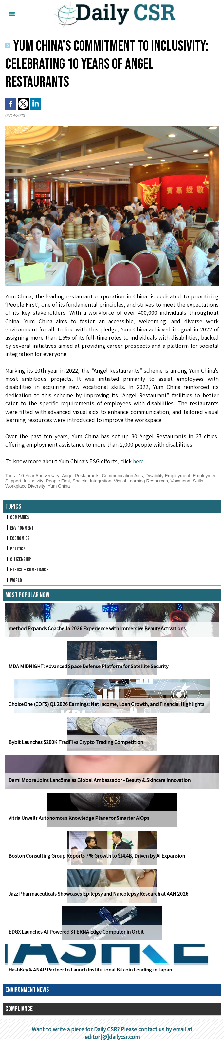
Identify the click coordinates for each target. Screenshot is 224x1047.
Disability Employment (169, 475)
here (138, 461)
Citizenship (18, 559)
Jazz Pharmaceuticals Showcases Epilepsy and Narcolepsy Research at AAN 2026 (98, 893)
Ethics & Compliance (27, 570)
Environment (19, 528)
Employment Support (26, 480)
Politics (15, 549)
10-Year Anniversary (39, 475)
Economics (17, 538)
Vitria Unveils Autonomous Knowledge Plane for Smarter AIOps (79, 818)
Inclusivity (60, 480)
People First (85, 480)
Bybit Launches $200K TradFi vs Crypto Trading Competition (75, 742)
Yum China (95, 486)
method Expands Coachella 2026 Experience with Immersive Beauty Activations (97, 628)
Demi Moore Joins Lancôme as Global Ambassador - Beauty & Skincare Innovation (99, 780)
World (13, 580)
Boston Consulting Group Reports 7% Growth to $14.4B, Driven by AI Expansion (96, 856)
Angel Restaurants (81, 475)
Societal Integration (119, 480)
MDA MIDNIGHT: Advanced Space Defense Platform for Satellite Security (88, 666)
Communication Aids (123, 475)
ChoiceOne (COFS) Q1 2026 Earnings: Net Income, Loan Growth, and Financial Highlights (106, 704)
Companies (17, 518)
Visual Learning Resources (168, 480)
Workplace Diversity (61, 486)
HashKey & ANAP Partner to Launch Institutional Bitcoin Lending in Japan (90, 969)
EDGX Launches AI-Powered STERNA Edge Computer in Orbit (76, 931)
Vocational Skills (21, 486)
